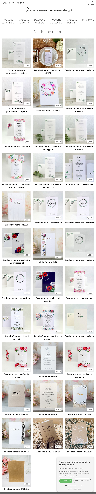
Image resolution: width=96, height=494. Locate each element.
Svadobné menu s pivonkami (79, 298)
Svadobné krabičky (39, 21)
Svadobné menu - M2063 (16, 414)
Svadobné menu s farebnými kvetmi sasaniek (16, 261)
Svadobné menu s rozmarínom (79, 70)
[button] (75, 485)
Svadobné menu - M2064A (16, 451)
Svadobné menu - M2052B (79, 451)
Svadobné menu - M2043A (16, 489)
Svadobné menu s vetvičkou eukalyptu (79, 110)
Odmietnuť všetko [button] (82, 481)
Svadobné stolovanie (56, 21)
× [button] (91, 459)
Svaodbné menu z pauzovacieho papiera (16, 72)
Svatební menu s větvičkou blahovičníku (48, 186)
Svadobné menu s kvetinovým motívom (48, 337)
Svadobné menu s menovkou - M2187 (48, 72)
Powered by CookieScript (75, 489)
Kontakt (20, 3)
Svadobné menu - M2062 (79, 414)
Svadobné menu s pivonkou (17, 146)
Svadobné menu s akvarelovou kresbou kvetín (16, 186)
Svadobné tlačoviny (24, 21)
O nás (11, 3)
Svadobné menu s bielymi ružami (17, 337)
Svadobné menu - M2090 (16, 224)
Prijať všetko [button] (66, 481)
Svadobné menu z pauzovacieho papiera (16, 110)
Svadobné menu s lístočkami (79, 184)
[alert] (75, 474)
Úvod (4, 3)
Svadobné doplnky (72, 21)
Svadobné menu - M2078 (48, 414)
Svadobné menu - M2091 (48, 262)
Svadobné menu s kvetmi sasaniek (48, 299)
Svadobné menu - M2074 (48, 376)
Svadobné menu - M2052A (48, 451)
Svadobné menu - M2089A (48, 110)
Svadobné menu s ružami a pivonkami (16, 376)
